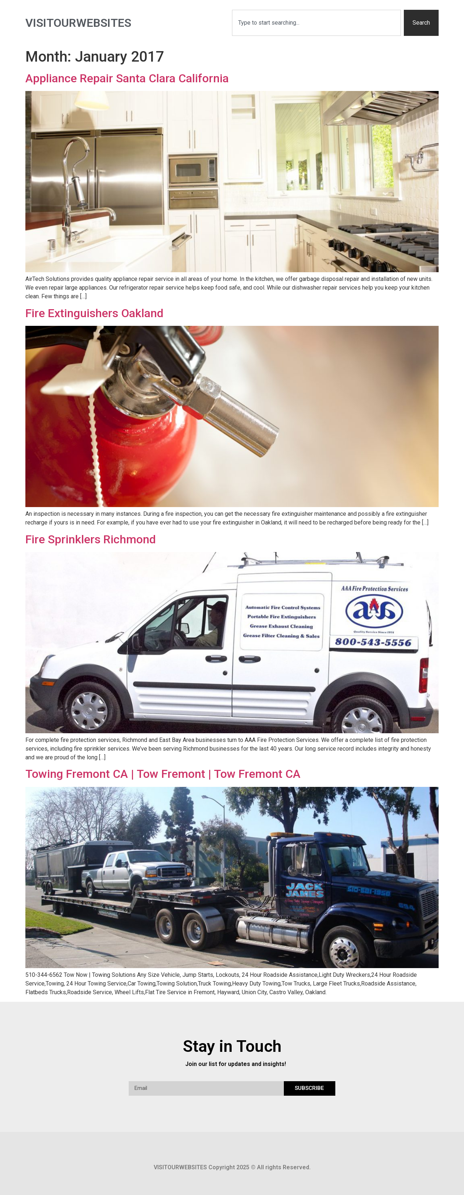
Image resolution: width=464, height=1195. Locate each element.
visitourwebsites (78, 23)
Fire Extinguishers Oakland (94, 313)
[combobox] (316, 23)
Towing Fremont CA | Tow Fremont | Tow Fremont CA (163, 774)
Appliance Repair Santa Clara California (127, 78)
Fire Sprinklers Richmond (90, 539)
